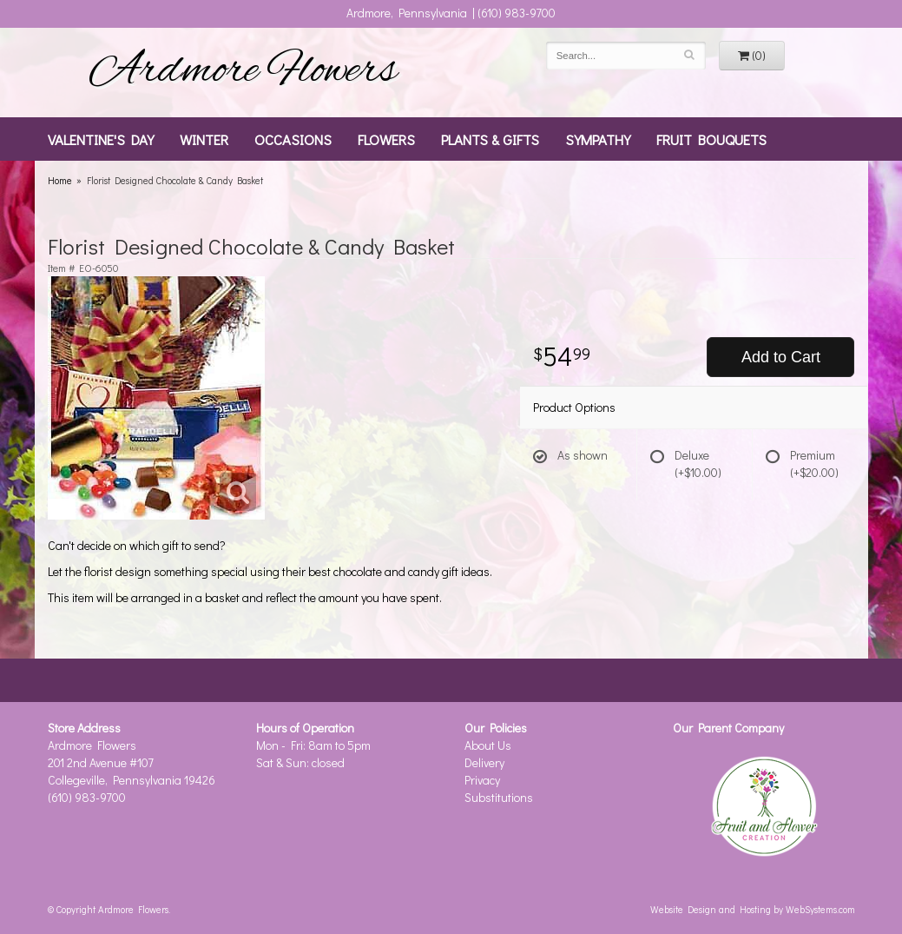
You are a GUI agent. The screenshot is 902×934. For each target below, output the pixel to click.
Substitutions (498, 797)
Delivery (484, 762)
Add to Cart (780, 357)
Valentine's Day (101, 139)
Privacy (482, 780)
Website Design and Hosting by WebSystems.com (752, 909)
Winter (204, 139)
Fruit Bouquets (711, 139)
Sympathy (597, 139)
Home (60, 180)
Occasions (293, 139)
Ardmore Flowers (243, 72)
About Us (487, 745)
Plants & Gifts (490, 139)
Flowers (386, 139)
